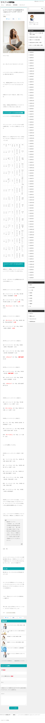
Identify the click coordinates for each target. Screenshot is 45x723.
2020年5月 (32, 248)
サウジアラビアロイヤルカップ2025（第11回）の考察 (16, 625)
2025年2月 (32, 95)
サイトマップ (22, 4)
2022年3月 (32, 189)
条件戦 (31, 300)
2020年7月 (32, 242)
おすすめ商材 (32, 287)
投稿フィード (32, 316)
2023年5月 (32, 151)
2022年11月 (32, 167)
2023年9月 (32, 140)
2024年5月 (32, 119)
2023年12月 (32, 132)
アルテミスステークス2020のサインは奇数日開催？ (15, 647)
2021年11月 (32, 199)
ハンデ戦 (31, 290)
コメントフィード (33, 318)
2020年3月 (32, 253)
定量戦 (31, 295)
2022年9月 (32, 173)
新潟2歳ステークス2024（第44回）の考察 (14, 636)
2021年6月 (32, 213)
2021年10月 (32, 202)
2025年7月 (32, 81)
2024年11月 (32, 103)
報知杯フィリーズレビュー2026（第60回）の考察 (15, 642)
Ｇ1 (30, 306)
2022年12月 (32, 165)
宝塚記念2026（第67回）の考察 (35, 37)
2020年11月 (32, 232)
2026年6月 (32, 52)
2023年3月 (32, 156)
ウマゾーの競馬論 (8, 2)
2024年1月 (32, 130)
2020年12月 (32, 229)
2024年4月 (32, 122)
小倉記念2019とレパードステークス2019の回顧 (20, 660)
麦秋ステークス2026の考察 (35, 39)
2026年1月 (32, 65)
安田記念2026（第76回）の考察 (35, 42)
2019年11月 (32, 264)
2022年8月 (32, 175)
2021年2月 (32, 224)
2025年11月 (32, 71)
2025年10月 (32, 73)
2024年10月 (32, 105)
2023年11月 (32, 135)
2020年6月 (32, 245)
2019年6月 (32, 277)
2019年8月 (32, 272)
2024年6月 (32, 116)
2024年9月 (32, 108)
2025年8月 (32, 79)
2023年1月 (32, 162)
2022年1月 (32, 194)
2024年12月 (32, 100)
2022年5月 (32, 183)
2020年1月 (32, 258)
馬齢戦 (4, 16)
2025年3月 (32, 92)
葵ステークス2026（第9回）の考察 (36, 45)
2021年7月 (32, 210)
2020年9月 (32, 237)
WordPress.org (32, 321)
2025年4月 (32, 89)
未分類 (31, 298)
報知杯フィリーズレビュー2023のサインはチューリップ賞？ (16, 654)
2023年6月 (32, 148)
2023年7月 (32, 146)
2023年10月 (32, 138)
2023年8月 (32, 143)
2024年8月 (32, 111)
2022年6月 (32, 181)
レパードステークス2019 (11, 612)
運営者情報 (15, 4)
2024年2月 (32, 127)
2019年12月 (32, 261)
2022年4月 (32, 186)
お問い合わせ (8, 4)
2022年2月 (32, 191)
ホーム (2, 4)
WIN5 (31, 284)
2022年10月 (32, 170)
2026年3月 (32, 60)
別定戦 (31, 292)
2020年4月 (32, 250)
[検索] (36, 8)
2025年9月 (32, 76)
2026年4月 (32, 57)
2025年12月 (32, 68)
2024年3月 (32, 124)
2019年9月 (32, 269)
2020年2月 (32, 256)
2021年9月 (32, 205)
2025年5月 (32, 87)
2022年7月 (32, 178)
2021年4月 (32, 218)
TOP (6, 714)
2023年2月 (32, 159)
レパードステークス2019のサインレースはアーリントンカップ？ (8, 660)
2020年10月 (32, 234)
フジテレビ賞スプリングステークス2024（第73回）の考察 (16, 631)
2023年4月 (32, 154)
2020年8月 (32, 240)
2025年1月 (32, 97)
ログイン (31, 313)
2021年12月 (32, 197)
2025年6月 (32, 84)
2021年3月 (32, 221)
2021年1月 (32, 226)
